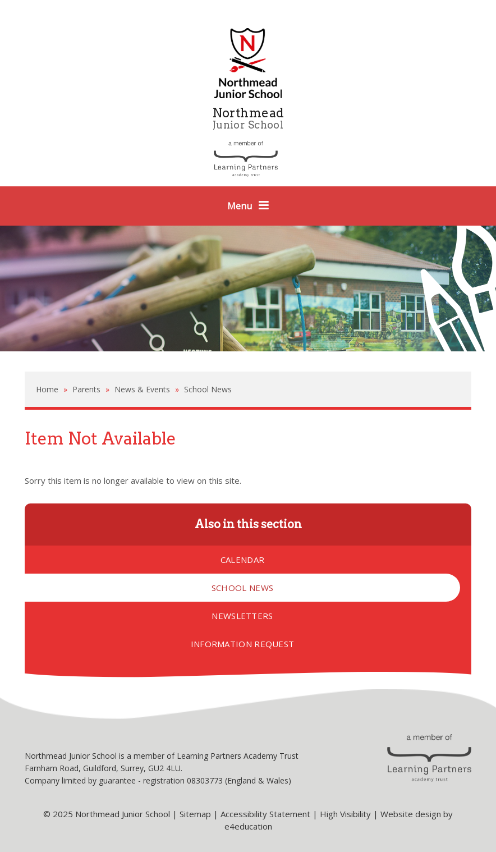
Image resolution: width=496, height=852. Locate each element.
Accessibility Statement (265, 813)
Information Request (243, 643)
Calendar (242, 559)
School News (208, 389)
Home (47, 389)
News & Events (142, 389)
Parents (86, 389)
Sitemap (195, 813)
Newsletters (242, 615)
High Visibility (345, 813)
